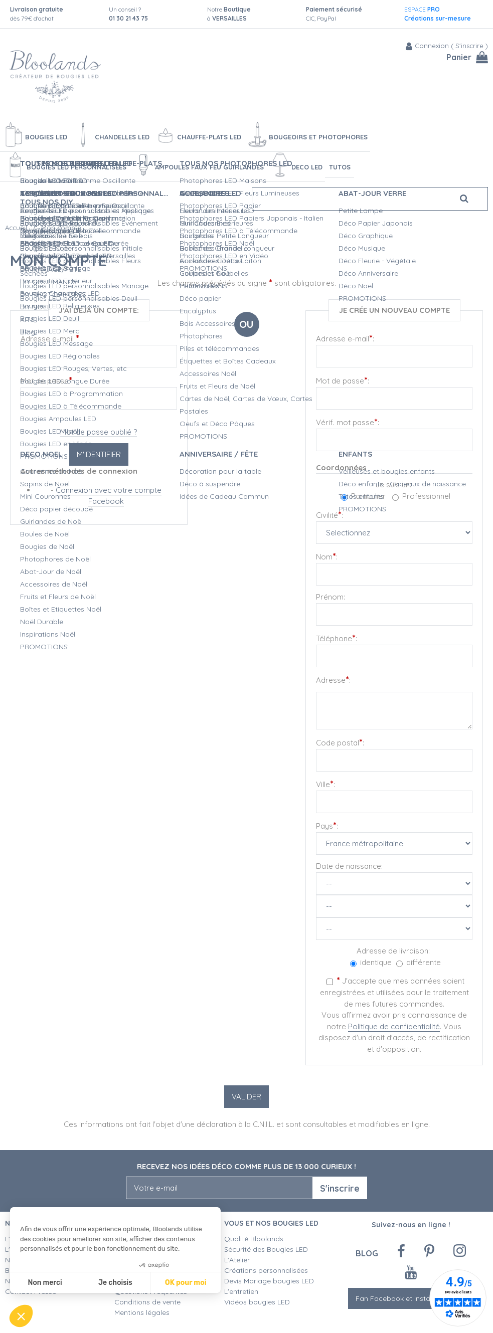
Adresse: (333, 679)
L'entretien (241, 1291)
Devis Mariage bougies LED (269, 1280)
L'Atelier (237, 1259)
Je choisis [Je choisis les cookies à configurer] (115, 1282)
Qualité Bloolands (253, 1238)
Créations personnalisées (266, 1270)
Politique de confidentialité (394, 1026)
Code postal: (340, 742)
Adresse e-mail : (51, 338)
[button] (21, 1316)
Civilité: (329, 514)
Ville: (325, 784)
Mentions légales (142, 1312)
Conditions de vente (147, 1301)
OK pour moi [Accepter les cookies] (186, 1282)
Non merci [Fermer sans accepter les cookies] (45, 1282)
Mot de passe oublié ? (98, 432)
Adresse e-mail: (345, 338)
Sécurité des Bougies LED (267, 1249)
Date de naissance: (349, 866)
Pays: (327, 825)
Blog (367, 1253)
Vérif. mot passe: (347, 422)
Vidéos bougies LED (257, 1301)
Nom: (327, 556)
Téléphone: (336, 638)
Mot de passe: (47, 380)
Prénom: (330, 597)
